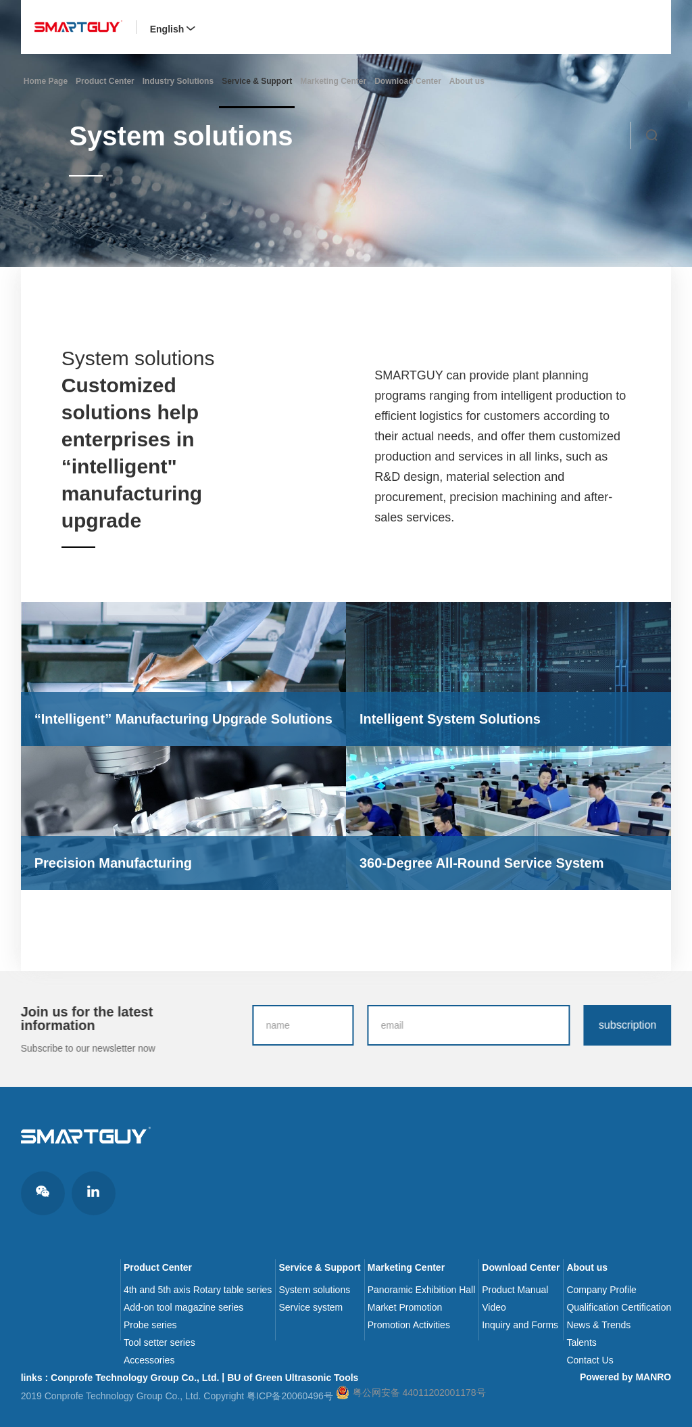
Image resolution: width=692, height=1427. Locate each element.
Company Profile (601, 1289)
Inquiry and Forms (520, 1324)
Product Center (105, 81)
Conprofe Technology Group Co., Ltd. (135, 1377)
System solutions (314, 1289)
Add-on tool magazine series (183, 1307)
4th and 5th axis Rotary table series (198, 1289)
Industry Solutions (178, 81)
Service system (310, 1307)
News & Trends (598, 1324)
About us (467, 81)
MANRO (653, 1377)
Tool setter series (159, 1342)
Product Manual (515, 1289)
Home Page (46, 81)
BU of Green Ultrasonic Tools (292, 1377)
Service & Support (257, 81)
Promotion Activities (409, 1324)
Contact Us (589, 1360)
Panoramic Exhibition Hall (422, 1289)
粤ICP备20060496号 (290, 1395)
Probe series (150, 1324)
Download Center (407, 81)
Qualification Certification (618, 1307)
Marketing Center (333, 81)
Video (494, 1307)
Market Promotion (405, 1307)
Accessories (149, 1360)
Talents (581, 1342)
